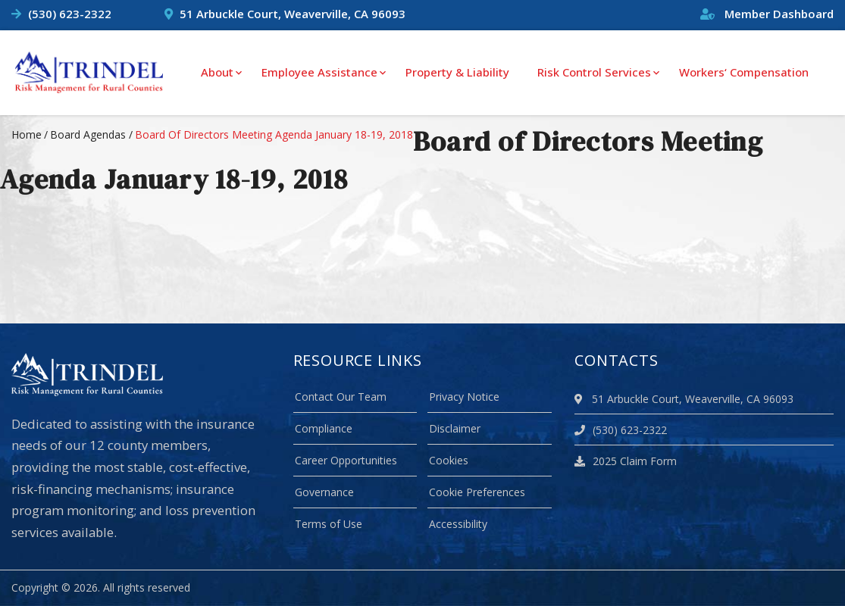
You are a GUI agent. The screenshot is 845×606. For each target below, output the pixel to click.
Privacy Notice (464, 396)
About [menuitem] (217, 72)
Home (26, 134)
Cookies (448, 460)
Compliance (323, 428)
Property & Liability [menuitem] (457, 72)
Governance (324, 492)
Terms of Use (328, 524)
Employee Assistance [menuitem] (319, 72)
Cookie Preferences (477, 492)
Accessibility (458, 524)
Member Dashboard (767, 13)
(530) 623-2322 (69, 13)
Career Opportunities (346, 460)
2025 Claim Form (625, 461)
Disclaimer (454, 428)
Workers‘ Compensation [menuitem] (744, 72)
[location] (580, 399)
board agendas (88, 134)
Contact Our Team (341, 396)
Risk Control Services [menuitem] (594, 72)
